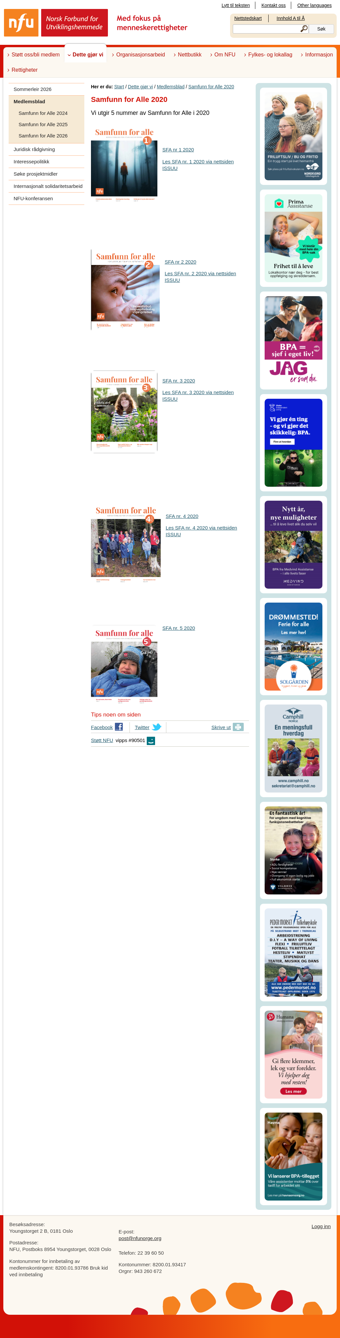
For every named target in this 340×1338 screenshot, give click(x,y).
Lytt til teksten (235, 5)
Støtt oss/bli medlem (36, 54)
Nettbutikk (190, 54)
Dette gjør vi (88, 54)
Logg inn (321, 1226)
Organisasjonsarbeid (140, 54)
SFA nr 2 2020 (180, 262)
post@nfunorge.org (140, 1238)
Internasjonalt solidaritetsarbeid (48, 186)
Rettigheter (25, 70)
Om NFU (224, 54)
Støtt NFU (102, 740)
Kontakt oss (273, 5)
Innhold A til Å (291, 18)
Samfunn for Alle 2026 (43, 135)
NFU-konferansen (33, 198)
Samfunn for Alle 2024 (43, 113)
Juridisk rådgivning (34, 149)
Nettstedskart (248, 18)
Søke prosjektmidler (36, 174)
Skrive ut (221, 727)
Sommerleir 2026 (32, 89)
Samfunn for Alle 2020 (211, 86)
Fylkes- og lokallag (270, 54)
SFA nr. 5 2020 (178, 628)
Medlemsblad (29, 101)
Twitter (142, 728)
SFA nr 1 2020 (178, 149)
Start (119, 86)
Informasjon (319, 54)
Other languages (314, 5)
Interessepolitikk (31, 161)
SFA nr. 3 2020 (178, 380)
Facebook (102, 728)
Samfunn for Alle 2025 (43, 124)
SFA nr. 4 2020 (182, 516)
